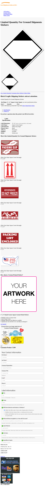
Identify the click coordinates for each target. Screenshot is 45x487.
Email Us (3, 456)
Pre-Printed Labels (8, 14)
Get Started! (3, 324)
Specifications (7, 109)
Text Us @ (6, 454)
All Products (6, 11)
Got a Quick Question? (6, 93)
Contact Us (6, 111)
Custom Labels (7, 12)
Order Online (27, 93)
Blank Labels (7, 15)
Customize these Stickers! (17, 93)
